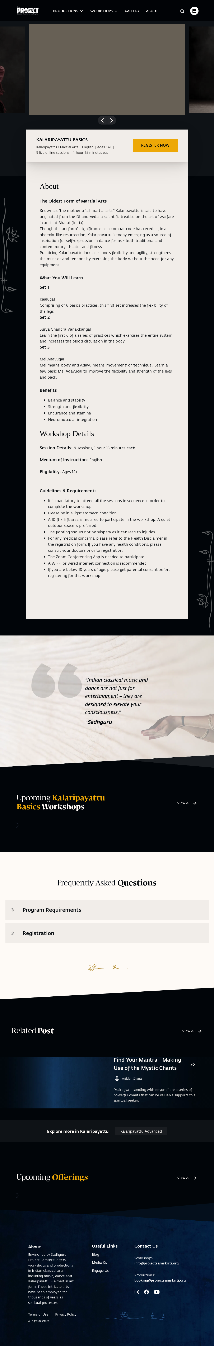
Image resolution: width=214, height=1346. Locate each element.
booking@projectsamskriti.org (160, 1287)
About (152, 11)
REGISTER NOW (155, 145)
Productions (68, 11)
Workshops (104, 11)
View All (187, 803)
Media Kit (99, 1269)
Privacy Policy (65, 1321)
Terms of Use (38, 1321)
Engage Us (100, 1277)
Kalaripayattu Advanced (141, 1137)
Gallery (132, 11)
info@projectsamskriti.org (156, 1270)
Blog (95, 1261)
